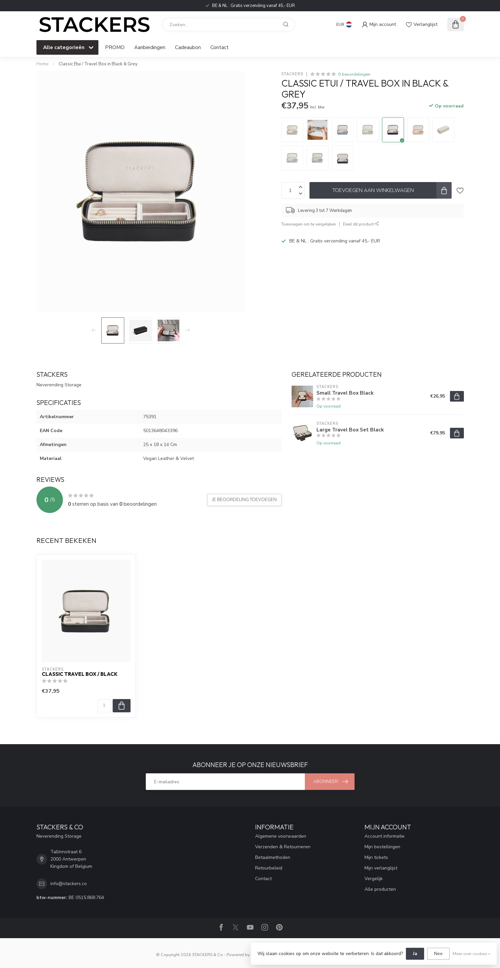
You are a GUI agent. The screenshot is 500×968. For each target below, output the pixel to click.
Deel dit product (361, 224)
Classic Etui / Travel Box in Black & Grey (98, 64)
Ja (415, 953)
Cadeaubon (188, 47)
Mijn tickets (376, 857)
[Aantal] (104, 705)
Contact (219, 47)
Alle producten (380, 889)
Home (42, 64)
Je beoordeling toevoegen (244, 500)
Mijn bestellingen (382, 847)
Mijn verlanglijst (380, 868)
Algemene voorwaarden (280, 836)
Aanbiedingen (149, 47)
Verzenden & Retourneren (282, 847)
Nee (438, 953)
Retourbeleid (268, 868)
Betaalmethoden (272, 857)
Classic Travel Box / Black (80, 674)
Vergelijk (373, 878)
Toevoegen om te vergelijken (308, 224)
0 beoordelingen (354, 74)
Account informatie (384, 836)
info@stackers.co (68, 883)
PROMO (115, 47)
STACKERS (292, 74)
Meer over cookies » (471, 953)
